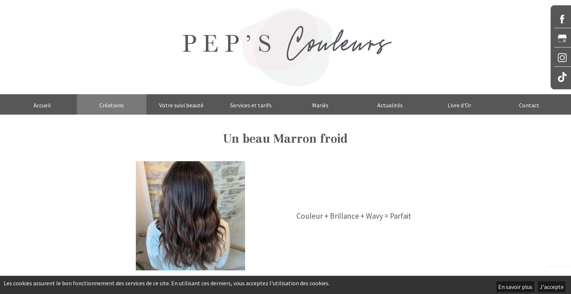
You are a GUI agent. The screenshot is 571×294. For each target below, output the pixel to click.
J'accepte (552, 286)
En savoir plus (515, 286)
